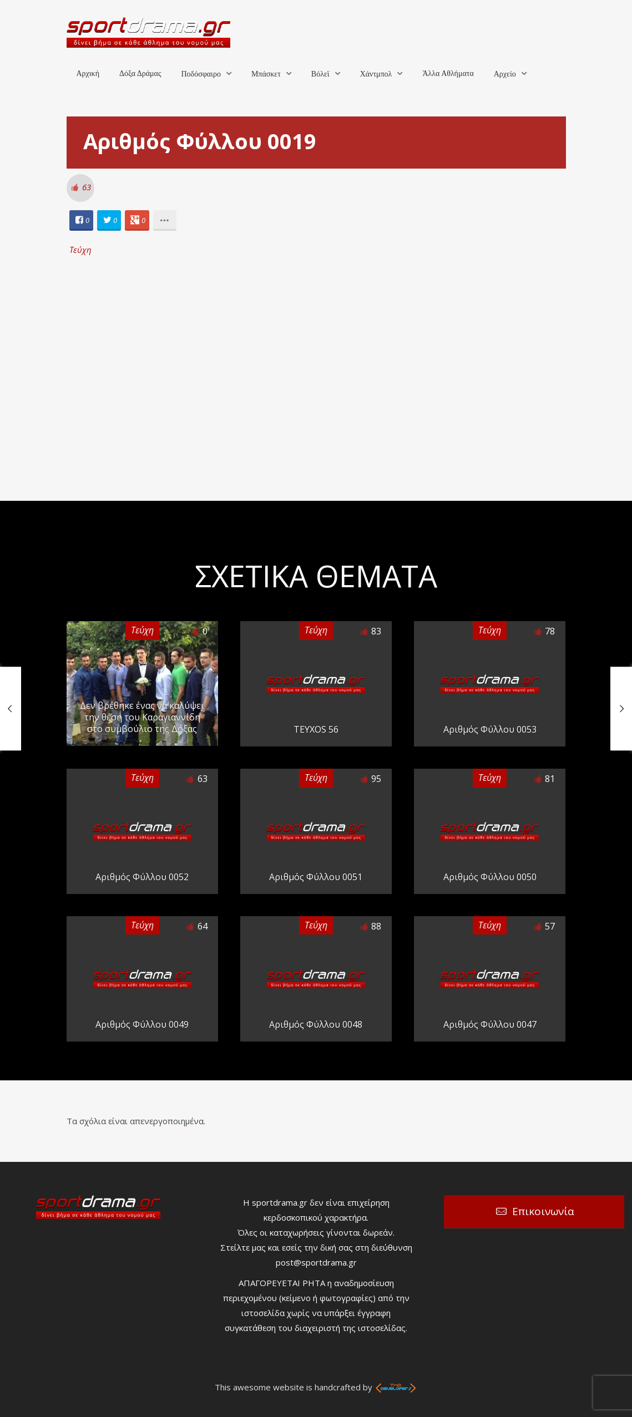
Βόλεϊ (320, 74)
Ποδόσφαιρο (200, 74)
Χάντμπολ (376, 74)
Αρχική (88, 73)
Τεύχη (80, 249)
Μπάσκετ (266, 74)
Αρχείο (505, 74)
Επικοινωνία (543, 1211)
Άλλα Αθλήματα (447, 73)
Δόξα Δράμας (140, 73)
